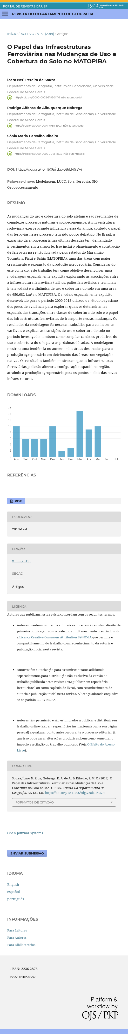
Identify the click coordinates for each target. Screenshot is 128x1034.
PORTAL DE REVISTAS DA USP (25, 6)
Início (12, 34)
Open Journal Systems (25, 833)
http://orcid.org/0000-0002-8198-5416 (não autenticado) (48, 97)
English (13, 884)
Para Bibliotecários (21, 945)
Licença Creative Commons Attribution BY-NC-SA (55, 637)
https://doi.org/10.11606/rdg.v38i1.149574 (49, 169)
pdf (18, 501)
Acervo (27, 34)
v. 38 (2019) (45, 34)
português (15, 899)
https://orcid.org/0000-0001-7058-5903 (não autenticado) (49, 125)
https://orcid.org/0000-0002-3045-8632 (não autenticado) (49, 153)
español (13, 891)
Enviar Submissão (27, 853)
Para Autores (17, 937)
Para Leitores (17, 930)
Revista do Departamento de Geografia (53, 14)
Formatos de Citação (34, 802)
